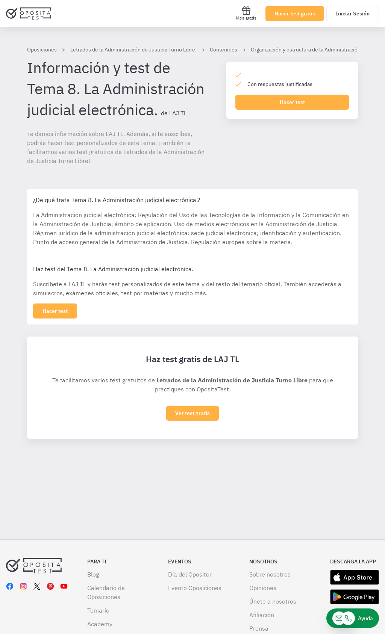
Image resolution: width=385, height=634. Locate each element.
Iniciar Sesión (353, 13)
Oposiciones (42, 49)
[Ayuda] (352, 618)
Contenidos (223, 49)
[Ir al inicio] (28, 13)
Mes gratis (246, 13)
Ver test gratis (192, 413)
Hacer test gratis (294, 13)
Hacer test (292, 102)
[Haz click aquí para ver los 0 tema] (55, 311)
